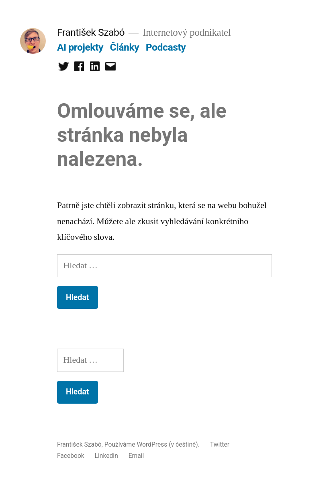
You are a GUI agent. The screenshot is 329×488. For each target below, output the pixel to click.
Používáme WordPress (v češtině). (152, 444)
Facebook (70, 455)
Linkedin (106, 455)
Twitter (219, 444)
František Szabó (91, 32)
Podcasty (166, 47)
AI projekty (80, 47)
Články (124, 47)
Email (136, 455)
